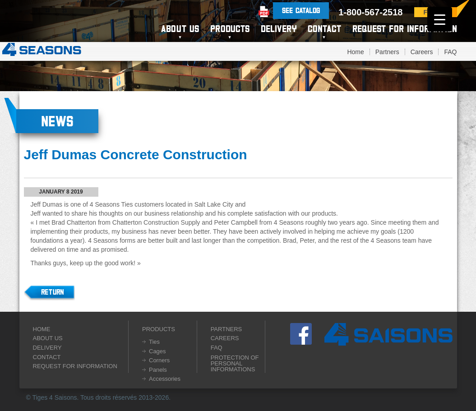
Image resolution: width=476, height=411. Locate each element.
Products (230, 28)
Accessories (164, 378)
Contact (324, 28)
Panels (158, 369)
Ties (154, 341)
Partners (387, 52)
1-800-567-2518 (370, 12)
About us (180, 28)
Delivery (278, 28)
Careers (422, 52)
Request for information (404, 28)
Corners (159, 360)
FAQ (450, 52)
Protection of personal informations (235, 363)
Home (355, 52)
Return (52, 292)
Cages (157, 351)
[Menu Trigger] (439, 19)
